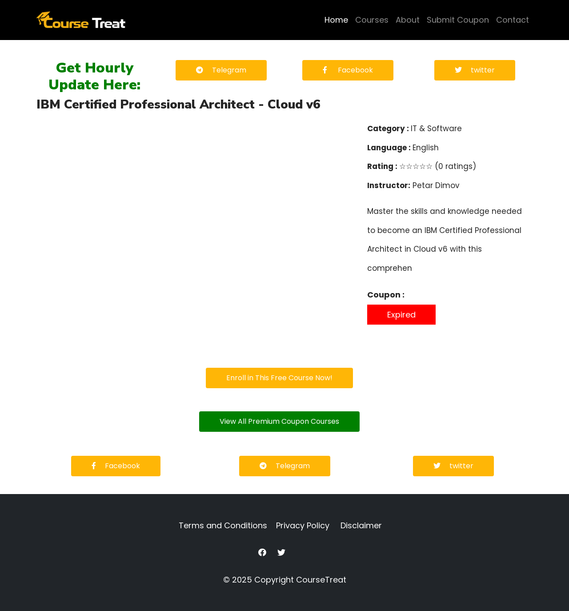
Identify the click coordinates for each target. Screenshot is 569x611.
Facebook (348, 70)
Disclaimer (361, 525)
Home (336, 19)
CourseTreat (321, 579)
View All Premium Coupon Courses (279, 421)
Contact (512, 19)
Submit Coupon (458, 19)
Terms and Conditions (223, 525)
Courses (372, 19)
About (408, 19)
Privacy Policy (302, 525)
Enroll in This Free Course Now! (279, 378)
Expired (401, 314)
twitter (475, 70)
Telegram (221, 70)
